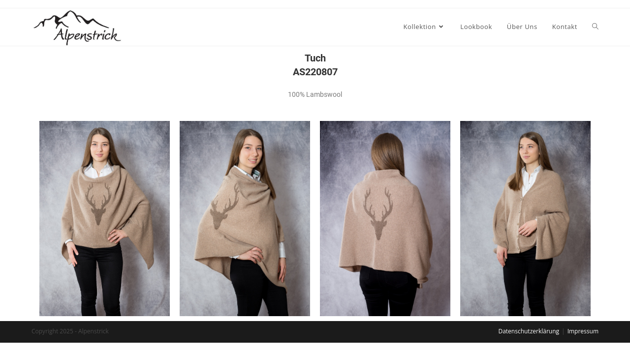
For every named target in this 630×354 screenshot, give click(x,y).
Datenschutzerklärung (528, 331)
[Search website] (595, 26)
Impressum (582, 331)
